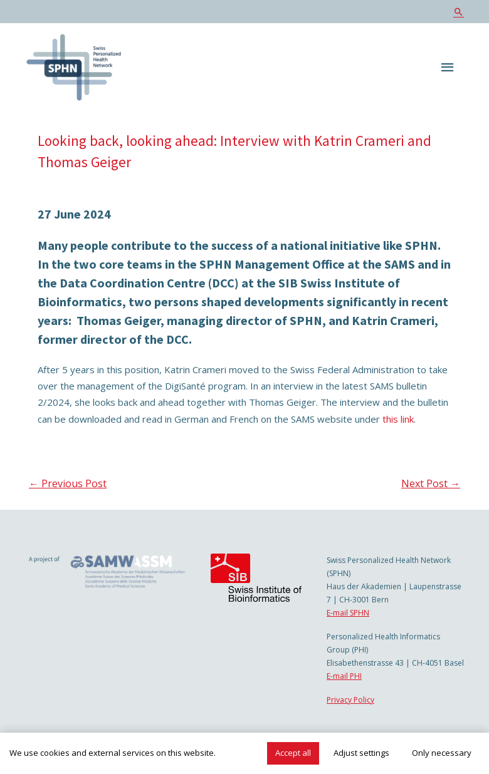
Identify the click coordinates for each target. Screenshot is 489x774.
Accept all (293, 752)
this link (398, 419)
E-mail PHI (344, 676)
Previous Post (68, 483)
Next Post (430, 483)
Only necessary (441, 752)
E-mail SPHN (348, 612)
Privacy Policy (350, 699)
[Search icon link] (458, 11)
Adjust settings (361, 752)
